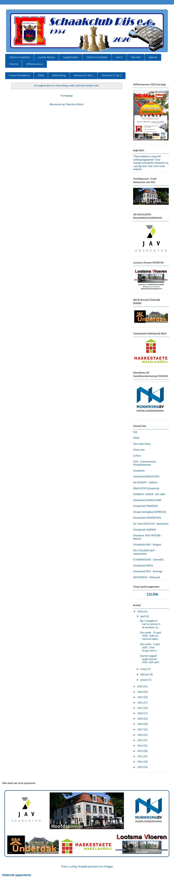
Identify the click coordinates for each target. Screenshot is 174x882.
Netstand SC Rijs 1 (84, 75)
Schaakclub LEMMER (144, 529)
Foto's (119, 57)
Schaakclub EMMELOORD (147, 500)
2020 (140, 713)
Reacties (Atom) (75, 104)
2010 (140, 767)
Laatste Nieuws (46, 57)
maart (144, 669)
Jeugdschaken (70, 57)
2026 (140, 611)
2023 (140, 697)
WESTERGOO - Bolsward (146, 577)
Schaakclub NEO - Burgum (147, 544)
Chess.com (139, 449)
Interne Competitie (19, 57)
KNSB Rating (59, 75)
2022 (140, 702)
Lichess (137, 455)
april (143, 616)
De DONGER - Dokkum (145, 482)
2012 (140, 756)
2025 (140, 686)
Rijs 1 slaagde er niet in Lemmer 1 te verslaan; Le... (150, 624)
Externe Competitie (96, 57)
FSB (135, 432)
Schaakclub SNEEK (143, 565)
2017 (140, 729)
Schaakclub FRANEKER (145, 506)
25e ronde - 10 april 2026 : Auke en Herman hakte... (150, 636)
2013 (140, 751)
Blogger (108, 866)
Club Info (136, 57)
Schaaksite (139, 470)
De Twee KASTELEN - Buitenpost (150, 523)
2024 (140, 692)
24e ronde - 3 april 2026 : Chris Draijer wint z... (150, 647)
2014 (140, 745)
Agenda (153, 57)
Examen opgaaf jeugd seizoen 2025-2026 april (149, 659)
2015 (140, 740)
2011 (140, 761)
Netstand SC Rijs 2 (111, 75)
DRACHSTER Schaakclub (146, 488)
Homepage (67, 95)
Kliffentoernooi (34, 64)
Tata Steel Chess (142, 444)
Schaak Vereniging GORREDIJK (149, 512)
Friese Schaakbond (19, 75)
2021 (140, 708)
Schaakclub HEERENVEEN (147, 518)
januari (144, 680)
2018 (140, 724)
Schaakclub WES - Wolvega (148, 571)
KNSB (41, 75)
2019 (140, 718)
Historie (13, 64)
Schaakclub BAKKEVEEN (146, 476)
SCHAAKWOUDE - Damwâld (148, 559)
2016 (140, 735)
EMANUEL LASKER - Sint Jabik (149, 494)
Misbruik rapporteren (16, 875)
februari (145, 674)
